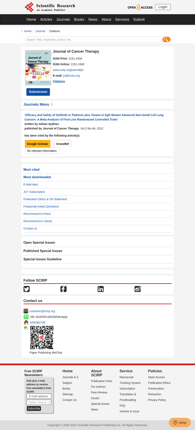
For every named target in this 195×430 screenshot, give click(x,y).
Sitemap (67, 394)
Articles (46, 19)
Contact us (30, 228)
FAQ (122, 405)
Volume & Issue (129, 411)
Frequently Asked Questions (41, 206)
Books (79, 19)
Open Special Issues (39, 242)
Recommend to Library (38, 221)
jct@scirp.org (71, 75)
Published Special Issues (43, 251)
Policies (155, 371)
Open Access (156, 377)
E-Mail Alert (31, 184)
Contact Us (69, 400)
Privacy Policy (157, 400)
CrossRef (62, 144)
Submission (38, 91)
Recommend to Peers (37, 213)
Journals (63, 19)
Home (31, 19)
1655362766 (37, 322)
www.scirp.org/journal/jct (68, 70)
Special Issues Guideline (43, 259)
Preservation (156, 388)
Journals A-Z (70, 377)
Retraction (154, 394)
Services (122, 19)
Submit (139, 19)
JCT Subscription (34, 191)
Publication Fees (101, 381)
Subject (67, 382)
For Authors (98, 386)
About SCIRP (96, 373)
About (106, 19)
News (93, 19)
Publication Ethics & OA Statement (45, 199)
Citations (59, 81)
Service (126, 371)
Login (162, 7)
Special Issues (100, 403)
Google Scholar (37, 144)
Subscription (127, 388)
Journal (40, 31)
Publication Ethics (159, 382)
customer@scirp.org (42, 311)
